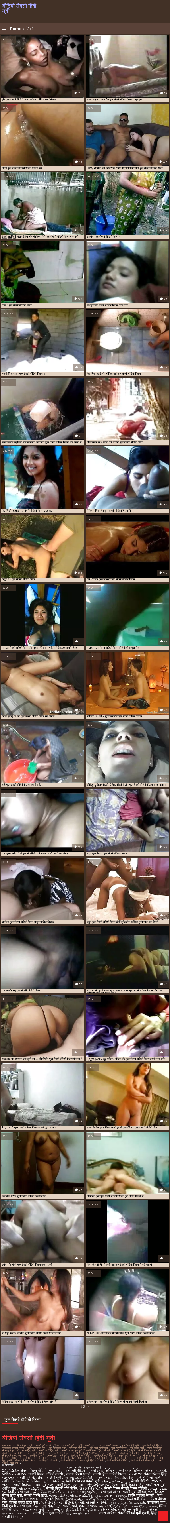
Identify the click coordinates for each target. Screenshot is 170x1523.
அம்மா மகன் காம (16, 1513)
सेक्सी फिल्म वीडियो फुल (58, 1453)
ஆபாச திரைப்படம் (81, 1513)
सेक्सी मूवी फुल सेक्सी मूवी (23, 1457)
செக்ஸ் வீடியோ (31, 1488)
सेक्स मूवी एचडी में (10, 1450)
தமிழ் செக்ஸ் (54, 1481)
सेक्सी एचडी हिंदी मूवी (48, 1450)
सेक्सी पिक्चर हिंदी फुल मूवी (98, 1450)
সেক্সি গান (9, 1488)
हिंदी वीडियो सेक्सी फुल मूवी (147, 1485)
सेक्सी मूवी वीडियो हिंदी (70, 1457)
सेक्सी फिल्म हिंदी (35, 1495)
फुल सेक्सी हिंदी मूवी (36, 1448)
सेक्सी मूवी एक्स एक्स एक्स (14, 1455)
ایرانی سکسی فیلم (115, 1481)
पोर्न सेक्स (70, 1488)
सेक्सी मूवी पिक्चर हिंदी (129, 1455)
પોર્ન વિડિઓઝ (123, 1478)
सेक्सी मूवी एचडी (37, 1455)
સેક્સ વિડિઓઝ (90, 1488)
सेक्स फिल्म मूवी (154, 1448)
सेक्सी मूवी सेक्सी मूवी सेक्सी (51, 1506)
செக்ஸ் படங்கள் (144, 1506)
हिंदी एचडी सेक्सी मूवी (16, 1506)
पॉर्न (74, 1506)
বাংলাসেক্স (103, 1478)
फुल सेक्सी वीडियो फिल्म (13, 1448)
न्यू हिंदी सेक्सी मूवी (86, 1445)
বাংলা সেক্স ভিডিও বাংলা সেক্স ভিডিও (116, 1470)
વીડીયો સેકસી (74, 1502)
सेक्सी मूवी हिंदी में (68, 1460)
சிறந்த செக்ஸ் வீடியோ (79, 1509)
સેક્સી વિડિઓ (155, 1470)
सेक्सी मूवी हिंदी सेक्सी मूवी (143, 1460)
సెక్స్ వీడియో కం (98, 1485)
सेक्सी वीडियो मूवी (50, 1478)
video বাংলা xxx (14, 1474)
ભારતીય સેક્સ (51, 1502)
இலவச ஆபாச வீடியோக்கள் (87, 1499)
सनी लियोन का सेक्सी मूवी (83, 1481)
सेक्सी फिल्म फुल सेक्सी (12, 1453)
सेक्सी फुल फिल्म (109, 1453)
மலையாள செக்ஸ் (111, 1495)
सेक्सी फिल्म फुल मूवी (70, 1485)
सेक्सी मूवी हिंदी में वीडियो (91, 1460)
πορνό (156, 1481)
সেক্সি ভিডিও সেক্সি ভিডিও (22, 1481)
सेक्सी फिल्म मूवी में (35, 1453)
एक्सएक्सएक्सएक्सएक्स (95, 1506)
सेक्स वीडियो (107, 1513)
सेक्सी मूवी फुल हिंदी (48, 1457)
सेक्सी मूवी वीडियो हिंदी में (95, 1457)
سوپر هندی (158, 1488)
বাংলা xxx (20, 1509)
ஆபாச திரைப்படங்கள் (127, 1502)
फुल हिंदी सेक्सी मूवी (99, 1448)
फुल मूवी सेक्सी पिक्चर (108, 1445)
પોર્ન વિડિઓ (144, 1478)
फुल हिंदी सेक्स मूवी (77, 1448)
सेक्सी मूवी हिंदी (143, 1457)
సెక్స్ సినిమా (10, 1470)
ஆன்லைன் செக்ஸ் (78, 1478)
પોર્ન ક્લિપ (55, 1499)
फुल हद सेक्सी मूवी (57, 1448)
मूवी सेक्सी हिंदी (137, 1448)
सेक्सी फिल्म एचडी (78, 1474)
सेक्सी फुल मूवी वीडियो (130, 1453)
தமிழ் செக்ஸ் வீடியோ (48, 1492)
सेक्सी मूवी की (26, 1478)
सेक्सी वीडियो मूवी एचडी (133, 1513)
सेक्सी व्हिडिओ (23, 1485)
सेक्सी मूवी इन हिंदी (152, 1453)
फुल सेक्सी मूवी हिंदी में (152, 1445)
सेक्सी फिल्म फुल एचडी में (149, 1450)
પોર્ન (157, 1478)
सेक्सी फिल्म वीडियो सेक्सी (46, 1474)
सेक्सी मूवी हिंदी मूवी (48, 1460)
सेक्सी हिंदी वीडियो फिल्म (110, 1474)
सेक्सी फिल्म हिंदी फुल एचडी (85, 1453)
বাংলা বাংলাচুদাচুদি (82, 1492)
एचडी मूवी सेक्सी (43, 1445)
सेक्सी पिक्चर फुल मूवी (72, 1450)
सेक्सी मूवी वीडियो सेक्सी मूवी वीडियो (122, 1492)
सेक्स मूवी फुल (43, 1485)
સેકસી (7, 1485)
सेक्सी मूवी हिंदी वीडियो (116, 1460)
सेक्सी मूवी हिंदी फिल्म (25, 1460)
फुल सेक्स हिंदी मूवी (130, 1445)
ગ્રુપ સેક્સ (121, 1506)
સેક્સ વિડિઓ (58, 1495)
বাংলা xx (135, 1474)
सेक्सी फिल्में (54, 1488)
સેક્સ (153, 1509)
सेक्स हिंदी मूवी (28, 1450)
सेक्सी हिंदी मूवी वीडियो (48, 1513)
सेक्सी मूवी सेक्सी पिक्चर (122, 1457)
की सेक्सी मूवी (156, 1502)
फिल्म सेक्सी (119, 1485)
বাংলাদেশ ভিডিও (33, 1499)
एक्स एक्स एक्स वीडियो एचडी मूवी (17, 1445)
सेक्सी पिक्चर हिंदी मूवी (124, 1450)
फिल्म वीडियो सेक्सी (141, 1495)
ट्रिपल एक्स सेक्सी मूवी (64, 1445)
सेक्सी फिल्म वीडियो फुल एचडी (41, 1470)
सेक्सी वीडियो (140, 1481)
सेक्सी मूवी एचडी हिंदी (80, 1455)
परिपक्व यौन (108, 1509)
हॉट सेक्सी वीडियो (74, 1470)
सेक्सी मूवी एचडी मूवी (57, 1455)
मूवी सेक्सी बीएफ (118, 1448)
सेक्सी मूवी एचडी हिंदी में (104, 1455)
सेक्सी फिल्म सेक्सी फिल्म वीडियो (126, 1488)
